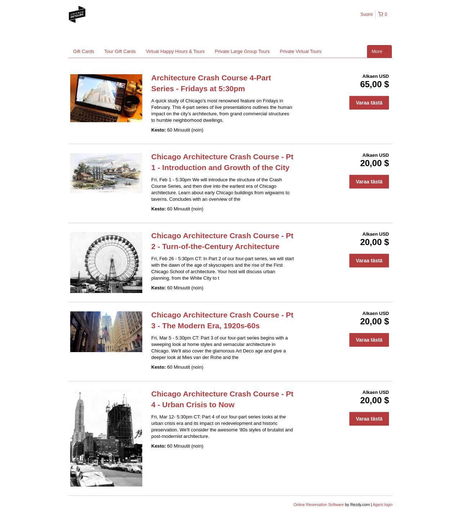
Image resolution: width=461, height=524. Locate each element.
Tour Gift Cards (120, 51)
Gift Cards (83, 51)
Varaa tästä (369, 103)
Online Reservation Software (319, 504)
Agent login (383, 504)
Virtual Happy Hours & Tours (175, 51)
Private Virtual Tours (301, 51)
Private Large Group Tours (242, 51)
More (379, 51)
